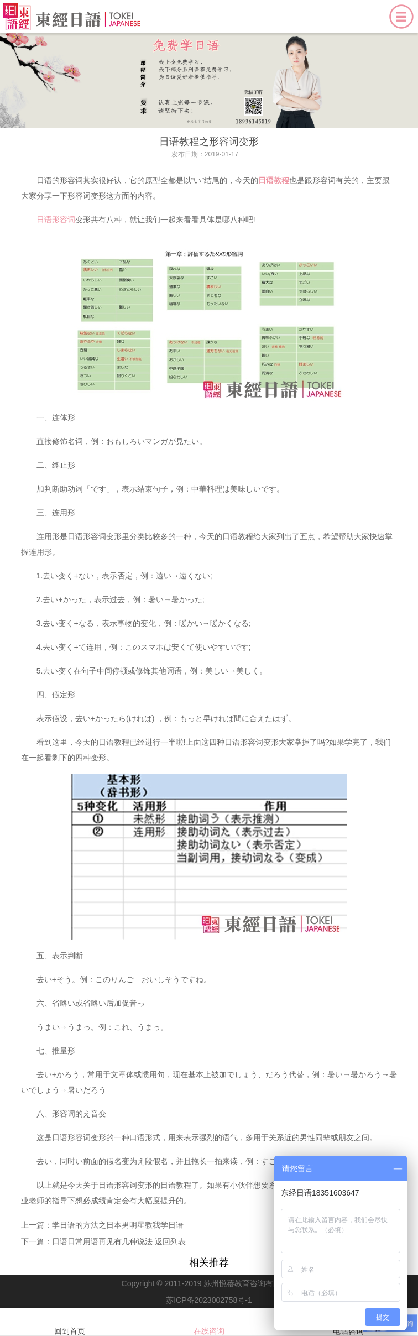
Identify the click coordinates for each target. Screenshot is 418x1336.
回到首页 (69, 1322)
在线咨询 (209, 1322)
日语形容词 (55, 219)
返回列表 (170, 1241)
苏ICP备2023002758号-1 (209, 1300)
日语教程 (273, 180)
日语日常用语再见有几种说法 (102, 1241)
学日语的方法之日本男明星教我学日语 (118, 1224)
